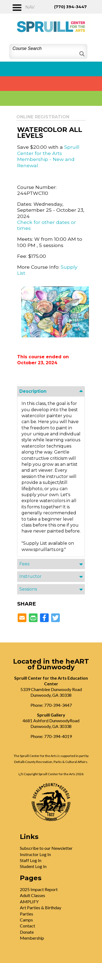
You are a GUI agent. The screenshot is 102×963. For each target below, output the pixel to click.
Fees (24, 563)
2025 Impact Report (39, 889)
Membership (32, 937)
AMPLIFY (29, 901)
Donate (27, 932)
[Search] (81, 54)
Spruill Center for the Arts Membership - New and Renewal (48, 156)
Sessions (28, 589)
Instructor (30, 576)
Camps (26, 919)
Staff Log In (30, 860)
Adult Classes (32, 895)
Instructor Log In (35, 854)
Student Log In (33, 866)
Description (33, 391)
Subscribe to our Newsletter (46, 848)
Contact (27, 925)
